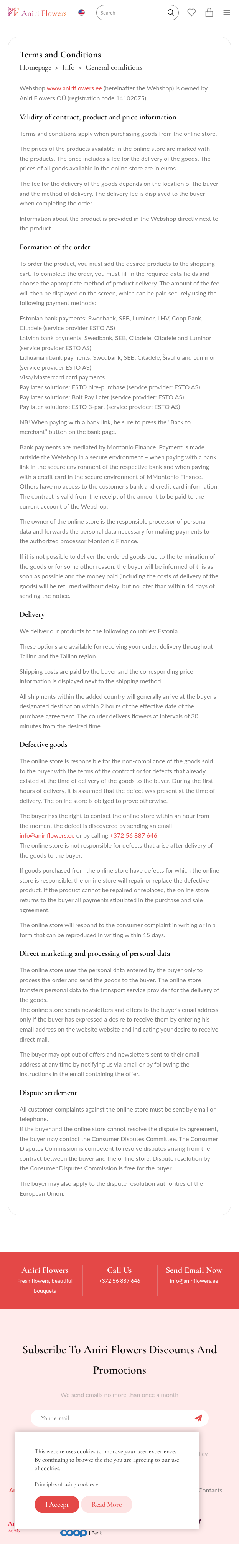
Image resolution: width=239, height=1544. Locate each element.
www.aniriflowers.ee (74, 88)
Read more (107, 1504)
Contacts (210, 1490)
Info (68, 67)
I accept (57, 1504)
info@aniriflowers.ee (47, 835)
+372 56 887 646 (133, 835)
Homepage (35, 67)
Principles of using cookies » (66, 1484)
